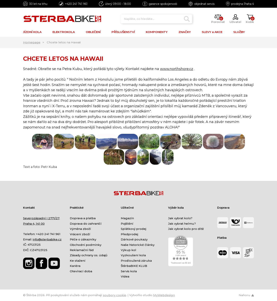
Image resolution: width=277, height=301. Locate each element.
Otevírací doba (81, 271)
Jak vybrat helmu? (182, 223)
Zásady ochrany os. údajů (88, 255)
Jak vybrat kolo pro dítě (186, 229)
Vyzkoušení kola (133, 255)
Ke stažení (77, 260)
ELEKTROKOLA (64, 32)
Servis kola (129, 271)
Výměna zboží (80, 229)
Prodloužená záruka (136, 260)
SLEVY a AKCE (212, 32)
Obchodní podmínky (85, 245)
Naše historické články (137, 245)
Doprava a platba (83, 218)
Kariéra (75, 266)
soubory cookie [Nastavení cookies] (114, 295)
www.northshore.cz (176, 69)
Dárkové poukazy (134, 239)
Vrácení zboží (80, 234)
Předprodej (129, 234)
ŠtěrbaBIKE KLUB (134, 266)
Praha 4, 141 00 (34, 223)
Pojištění (127, 223)
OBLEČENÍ (93, 32)
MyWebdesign (164, 295)
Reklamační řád (82, 250)
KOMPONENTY (157, 32)
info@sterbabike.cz (47, 239)
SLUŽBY (239, 32)
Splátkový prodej (133, 229)
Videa (125, 276)
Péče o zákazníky (83, 239)
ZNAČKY (185, 32)
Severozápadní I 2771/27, (41, 218)
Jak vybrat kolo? (180, 218)
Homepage (31, 42)
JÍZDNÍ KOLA (32, 32)
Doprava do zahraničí (86, 223)
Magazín (127, 218)
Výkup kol (128, 250)
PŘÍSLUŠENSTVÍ (123, 32)
